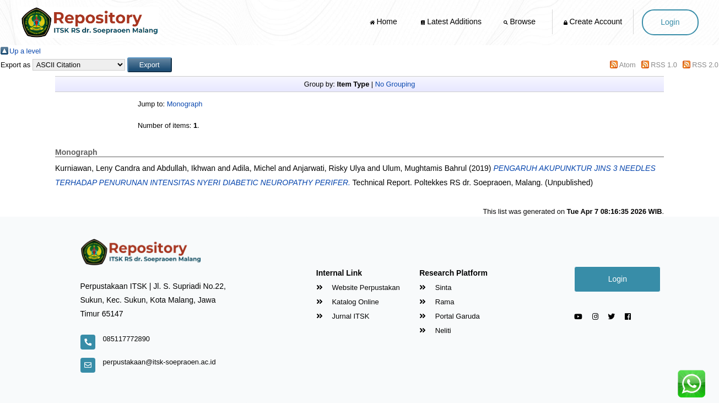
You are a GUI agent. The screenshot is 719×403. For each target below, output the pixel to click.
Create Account (593, 21)
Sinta (435, 287)
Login (670, 22)
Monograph (185, 104)
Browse (521, 21)
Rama (436, 302)
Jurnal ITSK (343, 316)
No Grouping (395, 84)
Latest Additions (451, 21)
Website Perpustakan (358, 287)
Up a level (25, 51)
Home (384, 21)
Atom (627, 65)
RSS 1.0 (664, 65)
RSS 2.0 (705, 65)
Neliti (435, 330)
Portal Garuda (449, 316)
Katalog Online (347, 302)
